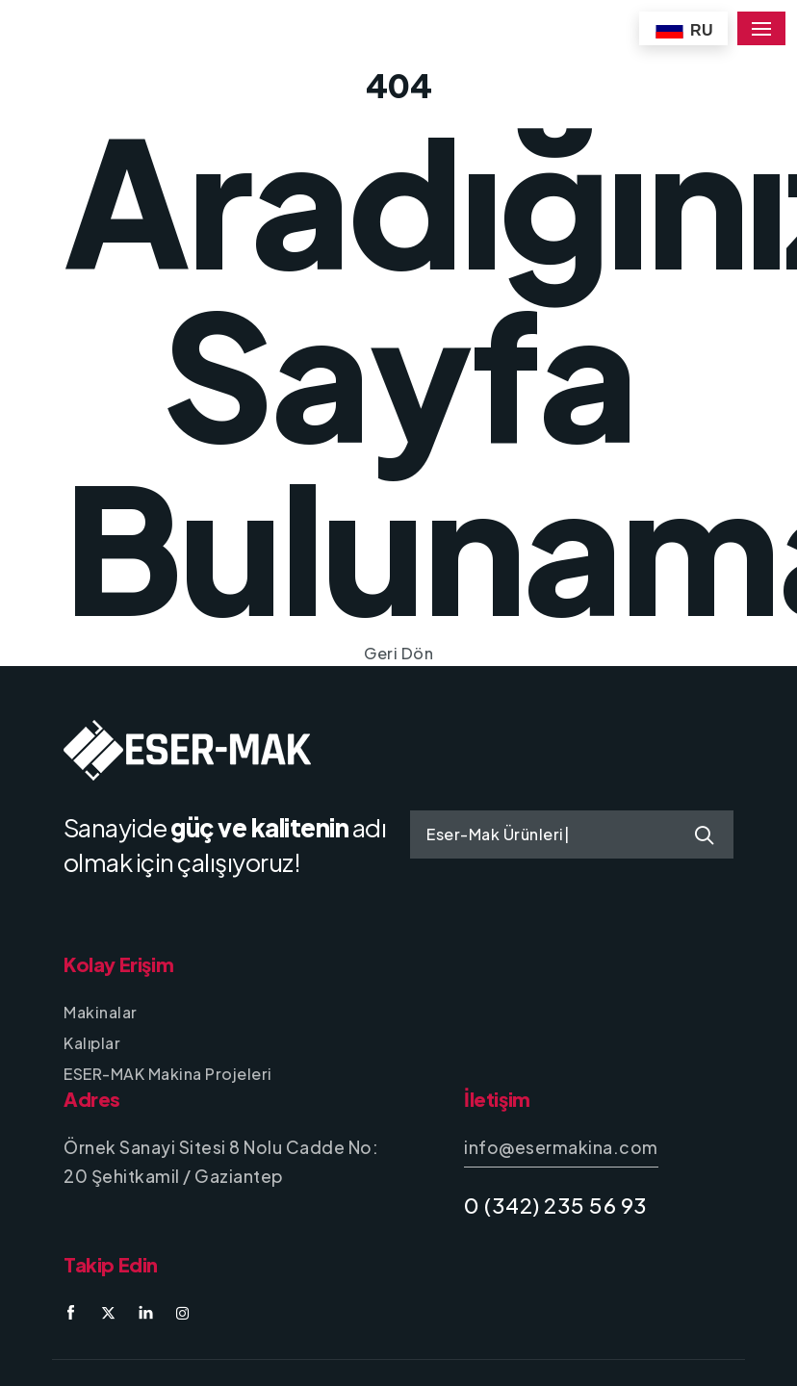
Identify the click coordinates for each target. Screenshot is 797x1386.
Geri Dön (398, 653)
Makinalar (101, 1012)
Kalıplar (92, 1043)
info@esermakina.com (560, 1147)
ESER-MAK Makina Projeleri (168, 1074)
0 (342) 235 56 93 (556, 1205)
